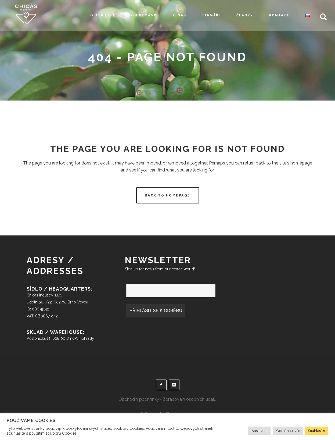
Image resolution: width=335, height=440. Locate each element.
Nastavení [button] (259, 431)
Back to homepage (167, 195)
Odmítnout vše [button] (288, 431)
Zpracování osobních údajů (190, 399)
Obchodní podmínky (138, 399)
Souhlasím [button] (316, 431)
